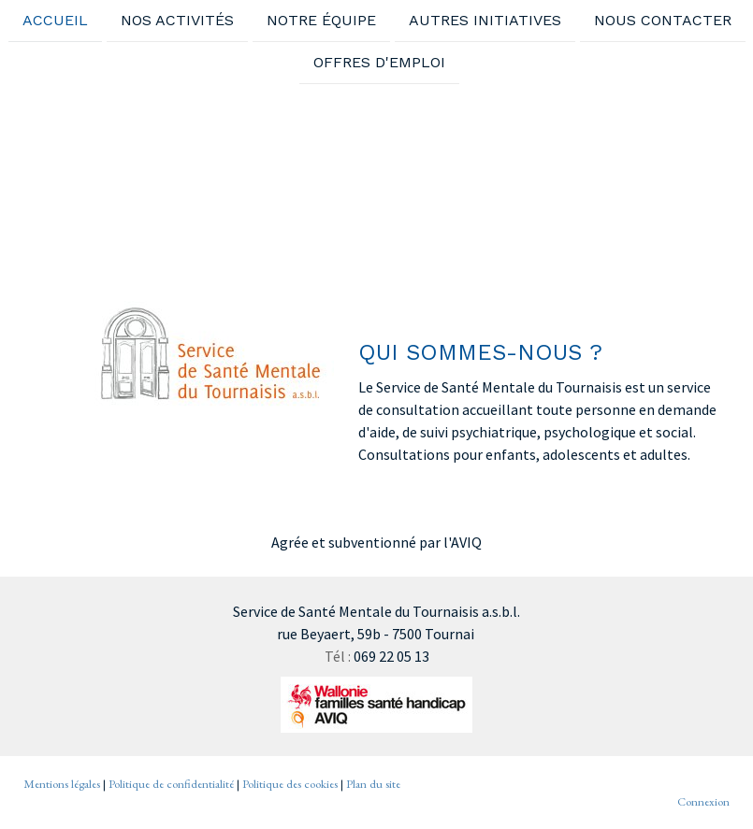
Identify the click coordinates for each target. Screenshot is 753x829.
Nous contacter (662, 20)
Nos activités (177, 20)
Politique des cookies (290, 784)
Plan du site (373, 784)
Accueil (55, 20)
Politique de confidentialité (171, 784)
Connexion (703, 801)
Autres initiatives (485, 20)
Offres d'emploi (379, 64)
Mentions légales (61, 784)
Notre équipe (321, 20)
